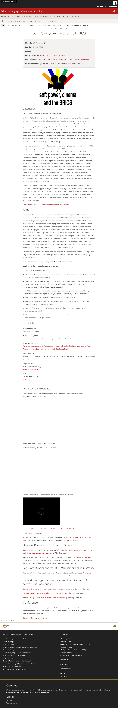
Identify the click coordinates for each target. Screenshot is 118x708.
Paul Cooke (71, 528)
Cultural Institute (66, 647)
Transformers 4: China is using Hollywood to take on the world (46, 593)
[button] (114, 11)
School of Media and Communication (14, 655)
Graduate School (66, 641)
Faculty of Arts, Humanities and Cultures (16, 639)
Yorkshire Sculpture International (71, 655)
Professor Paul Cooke (47, 59)
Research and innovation (27, 16)
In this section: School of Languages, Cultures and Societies (32, 21)
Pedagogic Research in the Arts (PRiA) (73, 650)
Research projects (50, 25)
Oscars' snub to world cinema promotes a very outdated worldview (47, 589)
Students (64, 676)
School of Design (8, 641)
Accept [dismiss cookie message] (10, 696)
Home (3, 16)
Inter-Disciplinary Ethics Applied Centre (15, 669)
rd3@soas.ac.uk (28, 379)
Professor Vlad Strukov (64, 59)
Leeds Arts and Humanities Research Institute (75, 644)
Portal (63, 673)
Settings (9, 700)
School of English (8, 644)
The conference (29, 607)
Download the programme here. (35, 618)
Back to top (6, 620)
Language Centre (66, 639)
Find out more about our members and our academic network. (46, 204)
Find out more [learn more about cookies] (11, 703)
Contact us (75, 16)
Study (10, 16)
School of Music (8, 658)
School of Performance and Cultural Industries (17, 661)
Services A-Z (65, 664)
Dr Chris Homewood (81, 59)
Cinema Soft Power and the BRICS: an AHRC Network (42, 528)
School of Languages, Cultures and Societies (21, 11)
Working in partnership (50, 16)
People (65, 16)
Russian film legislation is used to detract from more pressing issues (47, 597)
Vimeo (80, 528)
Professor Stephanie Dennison (53, 55)
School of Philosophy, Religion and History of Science (19, 664)
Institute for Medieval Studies (12, 666)
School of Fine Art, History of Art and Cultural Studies (20, 647)
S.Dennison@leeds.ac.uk (32, 369)
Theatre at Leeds (66, 652)
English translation (71, 540)
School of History (8, 650)
